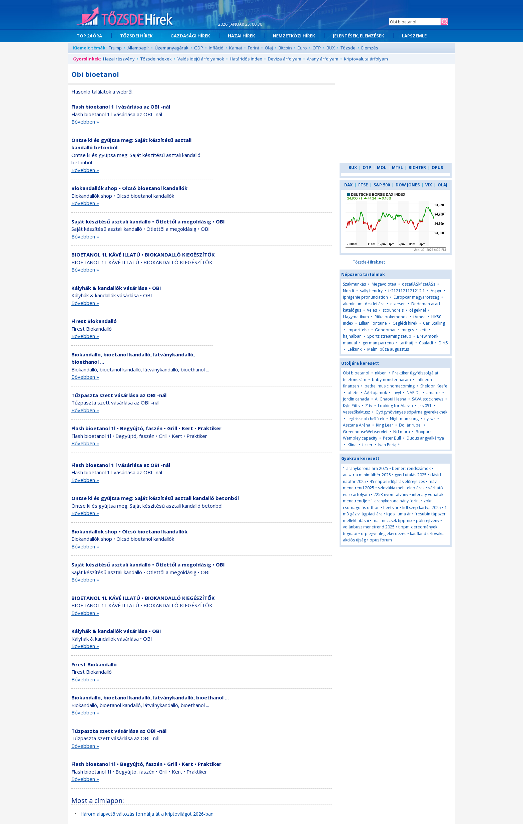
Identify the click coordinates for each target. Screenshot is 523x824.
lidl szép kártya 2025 (421, 507)
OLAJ (442, 185)
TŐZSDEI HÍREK (136, 36)
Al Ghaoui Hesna (390, 399)
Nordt (348, 291)
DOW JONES (408, 185)
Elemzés (369, 48)
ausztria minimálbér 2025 (367, 475)
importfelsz (358, 330)
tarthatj (406, 343)
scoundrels (393, 310)
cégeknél (417, 310)
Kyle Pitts (351, 405)
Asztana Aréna (356, 425)
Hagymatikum (356, 317)
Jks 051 (425, 405)
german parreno (378, 343)
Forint (253, 48)
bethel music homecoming (390, 386)
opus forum (381, 540)
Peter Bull (392, 438)
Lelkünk (355, 349)
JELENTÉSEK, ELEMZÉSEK (358, 36)
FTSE (363, 185)
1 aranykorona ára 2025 (365, 468)
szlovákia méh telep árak (401, 488)
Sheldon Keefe (433, 386)
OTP (317, 48)
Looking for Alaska (395, 405)
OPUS (437, 167)
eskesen (398, 304)
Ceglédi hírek (405, 323)
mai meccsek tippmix (392, 520)
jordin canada (356, 399)
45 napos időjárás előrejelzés (397, 481)
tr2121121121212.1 (406, 291)
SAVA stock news (427, 399)
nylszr (429, 419)
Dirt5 (443, 343)
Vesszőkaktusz (356, 412)
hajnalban (352, 336)
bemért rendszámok (411, 468)
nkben (381, 373)
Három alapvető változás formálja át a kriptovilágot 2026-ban (146, 814)
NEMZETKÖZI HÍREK (294, 36)
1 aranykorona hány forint (395, 501)
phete (353, 392)
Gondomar (385, 330)
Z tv (368, 405)
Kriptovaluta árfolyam (366, 59)
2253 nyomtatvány (391, 494)
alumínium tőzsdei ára (364, 304)
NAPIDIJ (414, 392)
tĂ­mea (419, 317)
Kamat (235, 48)
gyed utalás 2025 (411, 475)
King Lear (384, 425)
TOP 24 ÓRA (89, 36)
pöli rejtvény (427, 520)
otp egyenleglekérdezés (383, 533)
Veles (372, 310)
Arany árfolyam (322, 59)
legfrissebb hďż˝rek (366, 419)
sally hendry (371, 291)
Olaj (269, 48)
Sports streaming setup (389, 336)
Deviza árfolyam (284, 59)
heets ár (391, 507)
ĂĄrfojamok (375, 392)
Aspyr (436, 291)
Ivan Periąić (389, 445)
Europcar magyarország (416, 297)
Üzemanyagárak (171, 48)
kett (423, 330)
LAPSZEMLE (414, 36)
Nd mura (401, 432)
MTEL (397, 167)
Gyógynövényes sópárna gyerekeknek (411, 412)
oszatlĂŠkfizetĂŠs (418, 284)
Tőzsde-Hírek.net (369, 262)
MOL (381, 167)
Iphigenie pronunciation (365, 297)
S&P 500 (382, 185)
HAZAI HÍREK (241, 36)
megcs (408, 330)
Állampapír (138, 48)
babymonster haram (391, 379)
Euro (302, 48)
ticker (367, 445)
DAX (348, 185)
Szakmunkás (354, 284)
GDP (198, 48)
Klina (352, 445)
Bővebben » (85, 121)
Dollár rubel (410, 425)
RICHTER (417, 167)
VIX (428, 185)
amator (433, 392)
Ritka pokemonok (391, 317)
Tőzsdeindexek (156, 59)
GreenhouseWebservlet (365, 432)
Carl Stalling (434, 323)
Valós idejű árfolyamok (200, 59)
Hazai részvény (119, 59)
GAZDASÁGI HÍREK (190, 36)
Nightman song (404, 419)
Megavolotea (384, 284)
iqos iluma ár (398, 514)
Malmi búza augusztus (388, 349)
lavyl (397, 392)
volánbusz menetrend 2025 (369, 527)
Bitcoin (285, 48)
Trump (115, 48)
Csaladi (426, 343)
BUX (331, 48)
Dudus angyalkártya (425, 438)
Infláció (216, 48)
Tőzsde (348, 48)
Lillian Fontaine (373, 323)
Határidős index (246, 59)
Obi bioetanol (356, 373)
